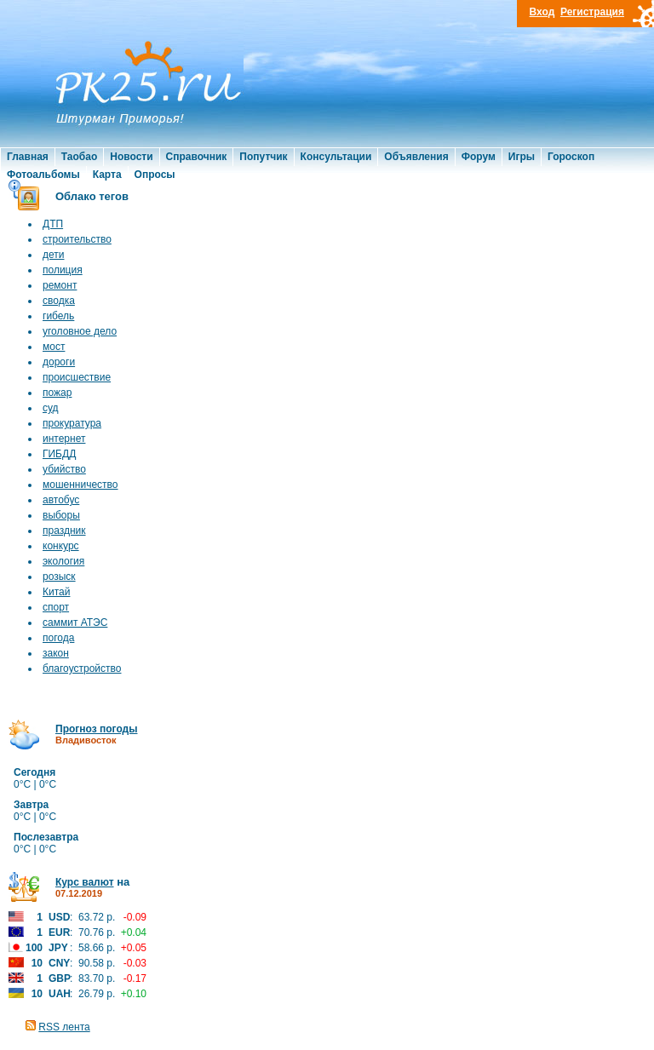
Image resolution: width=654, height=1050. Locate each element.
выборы (61, 515)
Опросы (155, 175)
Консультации (336, 157)
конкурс (61, 546)
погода (58, 638)
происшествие (77, 377)
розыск (59, 576)
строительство (77, 239)
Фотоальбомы (43, 175)
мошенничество (80, 485)
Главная (28, 157)
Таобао (79, 157)
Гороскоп (571, 157)
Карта (107, 175)
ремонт (60, 285)
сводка (59, 301)
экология (63, 561)
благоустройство (82, 668)
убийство (64, 469)
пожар (57, 393)
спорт (56, 607)
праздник (64, 530)
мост (54, 347)
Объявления (416, 157)
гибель (58, 316)
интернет (64, 439)
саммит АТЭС (75, 622)
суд (51, 408)
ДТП (53, 224)
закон (56, 653)
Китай (56, 592)
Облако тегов (92, 196)
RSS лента (63, 1027)
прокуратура (72, 423)
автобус (61, 500)
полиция (63, 270)
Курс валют (84, 882)
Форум (479, 157)
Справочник (196, 157)
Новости (131, 157)
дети (53, 255)
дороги (59, 362)
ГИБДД (59, 454)
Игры (521, 157)
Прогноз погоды (96, 729)
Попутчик (263, 157)
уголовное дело (80, 331)
